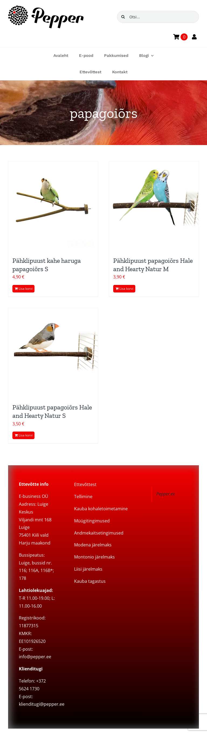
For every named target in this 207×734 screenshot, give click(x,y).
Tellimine (83, 496)
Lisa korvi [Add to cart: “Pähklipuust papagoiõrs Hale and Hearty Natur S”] (26, 435)
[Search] (123, 17)
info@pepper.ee (35, 657)
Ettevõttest (85, 484)
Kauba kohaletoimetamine (101, 509)
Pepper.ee (165, 494)
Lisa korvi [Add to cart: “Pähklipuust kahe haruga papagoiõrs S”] (26, 288)
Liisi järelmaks (88, 569)
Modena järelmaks (93, 545)
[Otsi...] (158, 17)
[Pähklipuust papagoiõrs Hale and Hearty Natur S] (53, 353)
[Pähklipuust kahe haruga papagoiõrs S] (53, 206)
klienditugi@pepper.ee (41, 704)
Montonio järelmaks (94, 557)
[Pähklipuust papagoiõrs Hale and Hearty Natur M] (154, 206)
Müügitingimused (92, 521)
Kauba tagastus (90, 581)
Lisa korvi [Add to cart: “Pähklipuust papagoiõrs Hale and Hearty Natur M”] (126, 288)
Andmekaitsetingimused (98, 533)
